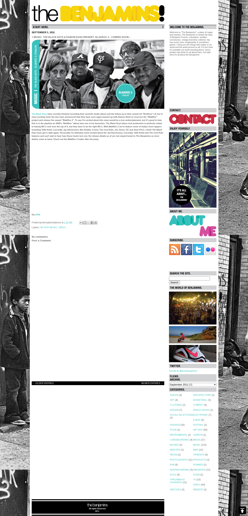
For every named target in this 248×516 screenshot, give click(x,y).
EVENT (197, 420)
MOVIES (174, 445)
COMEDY (198, 405)
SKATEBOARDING (180, 469)
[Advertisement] (98, 348)
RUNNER (198, 464)
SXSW (196, 474)
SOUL (173, 474)
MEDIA (196, 439)
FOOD (173, 429)
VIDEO (62, 227)
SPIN (37, 214)
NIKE (195, 449)
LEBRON (198, 435)
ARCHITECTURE (202, 395)
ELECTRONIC (200, 415)
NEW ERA (175, 449)
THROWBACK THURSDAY (177, 481)
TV (194, 479)
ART (172, 400)
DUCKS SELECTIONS (181, 415)
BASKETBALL (200, 400)
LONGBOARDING (179, 439)
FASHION (175, 425)
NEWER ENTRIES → (152, 383)
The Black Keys (39, 114)
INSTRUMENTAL (178, 435)
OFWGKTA (198, 454)
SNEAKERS (199, 469)
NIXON (173, 454)
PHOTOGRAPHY (179, 459)
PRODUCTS (199, 459)
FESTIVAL (198, 425)
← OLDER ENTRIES (43, 383)
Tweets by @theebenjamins (183, 371)
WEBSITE (198, 489)
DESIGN (174, 410)
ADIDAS (174, 395)
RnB (172, 464)
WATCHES (175, 489)
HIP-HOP (44, 227)
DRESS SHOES (201, 410)
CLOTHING (176, 405)
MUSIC (53, 227)
